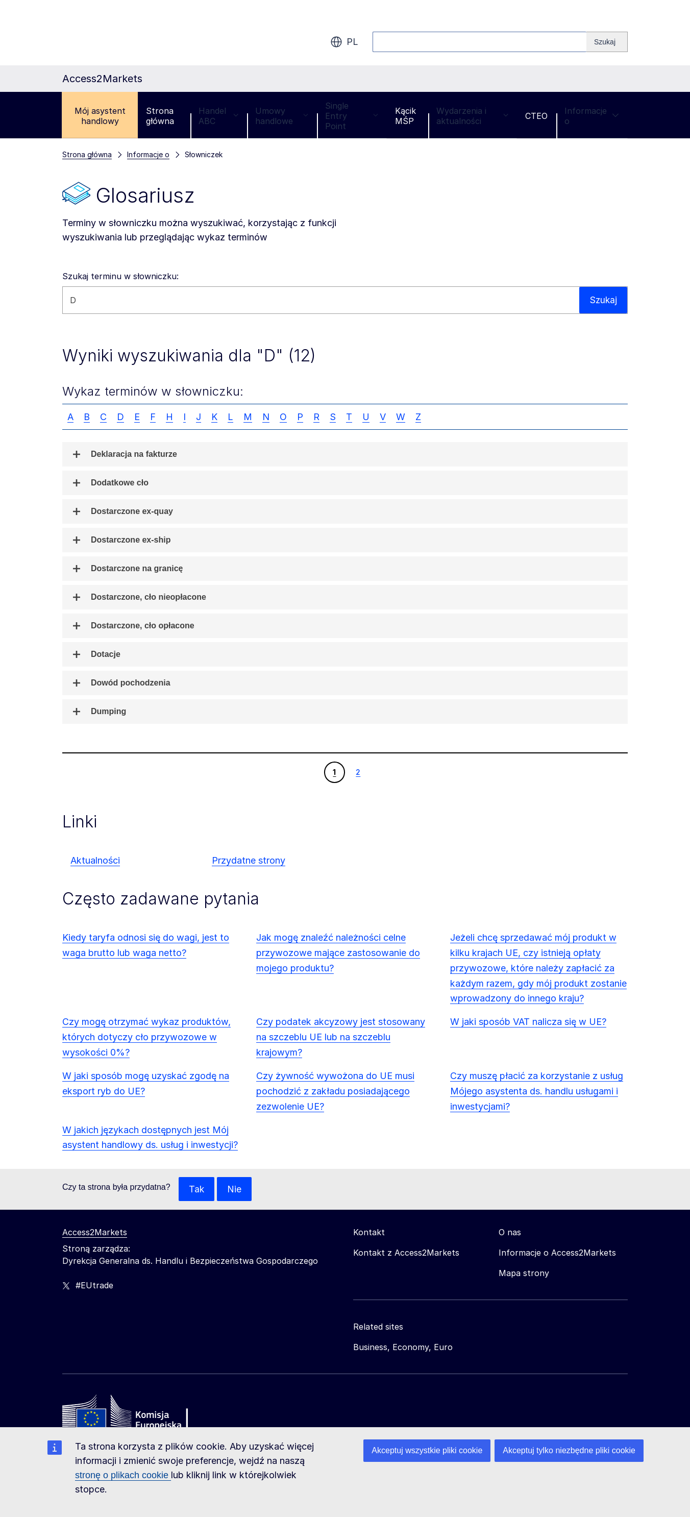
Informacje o (591, 116)
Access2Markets (94, 1233)
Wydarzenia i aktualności (472, 116)
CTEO (536, 116)
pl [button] (344, 42)
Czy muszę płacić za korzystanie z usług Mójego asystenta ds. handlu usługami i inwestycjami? (536, 1091)
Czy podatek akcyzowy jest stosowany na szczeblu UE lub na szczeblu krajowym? (340, 1037)
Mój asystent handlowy (100, 116)
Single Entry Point (352, 116)
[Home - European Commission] (136, 1415)
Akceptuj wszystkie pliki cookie (427, 1450)
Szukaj (602, 300)
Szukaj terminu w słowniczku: (120, 276)
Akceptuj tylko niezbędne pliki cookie (569, 1450)
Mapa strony (524, 1273)
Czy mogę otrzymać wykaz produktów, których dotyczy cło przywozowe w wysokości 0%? (146, 1037)
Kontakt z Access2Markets (406, 1253)
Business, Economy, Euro (403, 1347)
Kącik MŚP (405, 116)
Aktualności (95, 860)
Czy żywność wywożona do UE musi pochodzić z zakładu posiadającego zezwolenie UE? (335, 1091)
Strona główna (160, 116)
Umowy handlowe (281, 116)
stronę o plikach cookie (123, 1475)
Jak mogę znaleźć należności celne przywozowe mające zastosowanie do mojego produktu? (338, 952)
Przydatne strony (248, 860)
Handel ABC (218, 116)
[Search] (607, 42)
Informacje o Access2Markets (557, 1253)
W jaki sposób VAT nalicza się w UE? (528, 1021)
